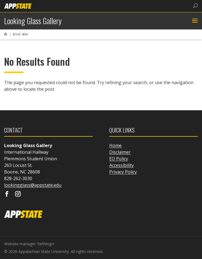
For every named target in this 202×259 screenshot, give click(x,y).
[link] (18, 5)
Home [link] (115, 145)
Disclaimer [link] (120, 152)
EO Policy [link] (118, 159)
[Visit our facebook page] (7, 194)
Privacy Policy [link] (123, 172)
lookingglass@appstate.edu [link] (32, 185)
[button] (194, 20)
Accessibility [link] (121, 165)
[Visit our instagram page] (18, 194)
